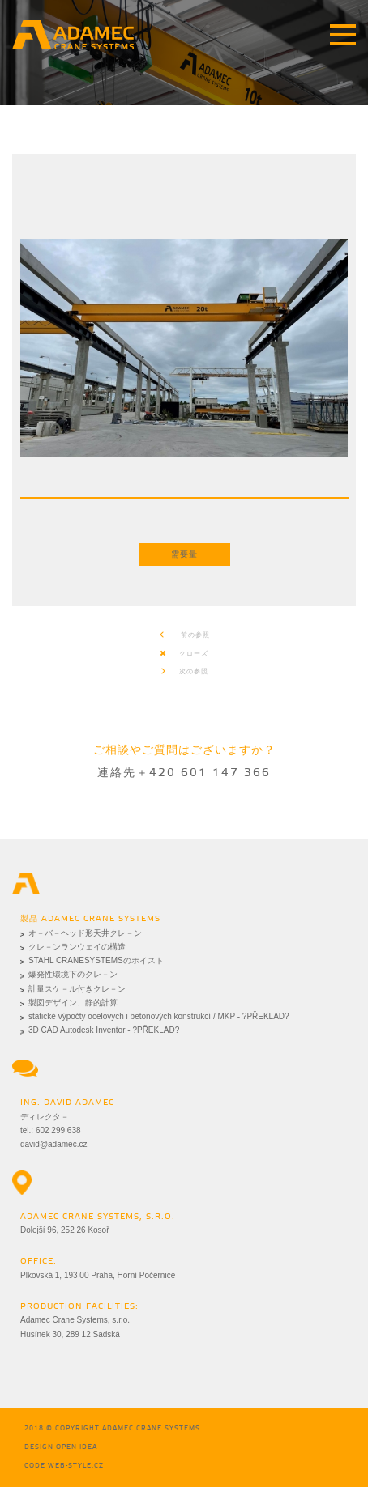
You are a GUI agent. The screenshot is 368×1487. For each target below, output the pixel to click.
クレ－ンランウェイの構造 (77, 946)
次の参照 (184, 672)
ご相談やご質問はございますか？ (184, 751)
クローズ (184, 654)
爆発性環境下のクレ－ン (73, 974)
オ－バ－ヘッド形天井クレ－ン (85, 932)
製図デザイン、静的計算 (73, 1002)
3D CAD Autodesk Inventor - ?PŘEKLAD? (103, 1030)
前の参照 (184, 635)
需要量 (184, 554)
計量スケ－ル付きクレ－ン (77, 988)
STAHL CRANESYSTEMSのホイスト (96, 960)
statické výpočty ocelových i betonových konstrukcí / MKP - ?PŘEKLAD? (158, 1016)
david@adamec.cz (53, 1144)
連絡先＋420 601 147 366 (184, 773)
